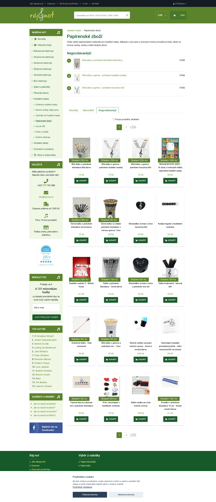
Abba (38, 378)
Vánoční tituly (43, 45)
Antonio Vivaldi (43, 374)
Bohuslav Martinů (42, 359)
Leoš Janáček (42, 367)
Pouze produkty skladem (127, 119)
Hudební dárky (41, 143)
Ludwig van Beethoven (45, 347)
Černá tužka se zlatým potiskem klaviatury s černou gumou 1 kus (111, 227)
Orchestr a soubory (44, 149)
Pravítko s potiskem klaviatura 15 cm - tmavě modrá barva (170, 405)
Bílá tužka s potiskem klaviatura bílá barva (102, 60)
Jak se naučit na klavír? (44, 407)
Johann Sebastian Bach (45, 340)
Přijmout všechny (90, 495)
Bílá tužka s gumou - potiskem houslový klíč (103, 87)
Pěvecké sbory (41, 93)
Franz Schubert (41, 355)
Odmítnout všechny (126, 495)
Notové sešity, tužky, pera (47, 110)
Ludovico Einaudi (44, 386)
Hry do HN (40, 126)
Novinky (40, 39)
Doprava (51, 3)
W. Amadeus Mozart (44, 336)
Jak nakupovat (36, 3)
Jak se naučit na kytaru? (44, 404)
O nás (85, 3)
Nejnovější (85, 465)
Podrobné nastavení (82, 487)
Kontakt (95, 3)
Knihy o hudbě (42, 132)
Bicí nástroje (40, 81)
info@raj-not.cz (46, 197)
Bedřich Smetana (44, 370)
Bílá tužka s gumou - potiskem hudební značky (104, 75)
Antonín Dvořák (41, 344)
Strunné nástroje (42, 74)
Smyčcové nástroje (44, 57)
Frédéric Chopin (41, 363)
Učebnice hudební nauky (46, 104)
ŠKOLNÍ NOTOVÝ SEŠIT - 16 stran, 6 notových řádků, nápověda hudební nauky (170, 167)
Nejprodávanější (107, 110)
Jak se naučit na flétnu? (44, 415)
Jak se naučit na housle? (45, 411)
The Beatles (41, 382)
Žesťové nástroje (42, 69)
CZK (162, 15)
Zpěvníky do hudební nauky (48, 115)
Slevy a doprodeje (45, 155)
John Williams (41, 351)
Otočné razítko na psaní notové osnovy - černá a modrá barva (141, 346)
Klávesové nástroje (43, 51)
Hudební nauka (41, 98)
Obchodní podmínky (68, 3)
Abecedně (88, 110)
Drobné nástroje (43, 137)
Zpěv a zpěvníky (42, 86)
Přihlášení (180, 3)
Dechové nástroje (43, 63)
